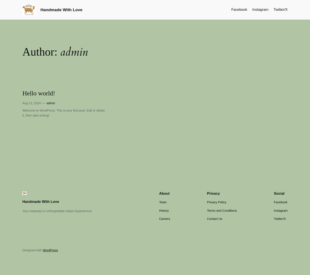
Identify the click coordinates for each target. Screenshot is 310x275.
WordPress (50, 250)
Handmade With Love (61, 10)
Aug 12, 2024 (31, 103)
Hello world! (38, 93)
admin (50, 103)
